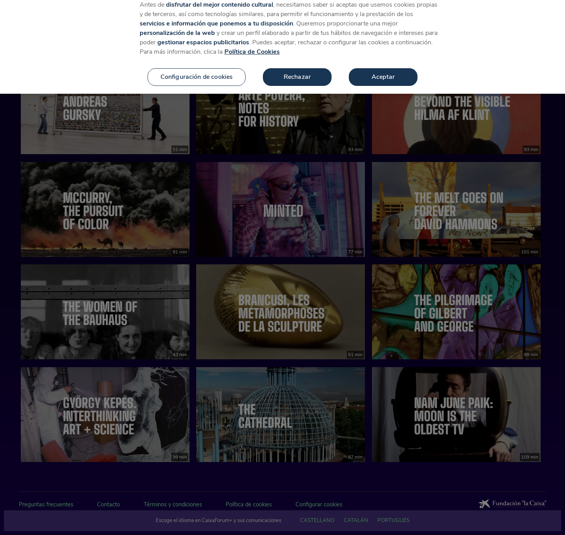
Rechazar (297, 69)
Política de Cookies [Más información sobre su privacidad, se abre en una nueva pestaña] (252, 44)
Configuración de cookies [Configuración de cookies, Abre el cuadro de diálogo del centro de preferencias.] (196, 69)
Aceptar (383, 69)
